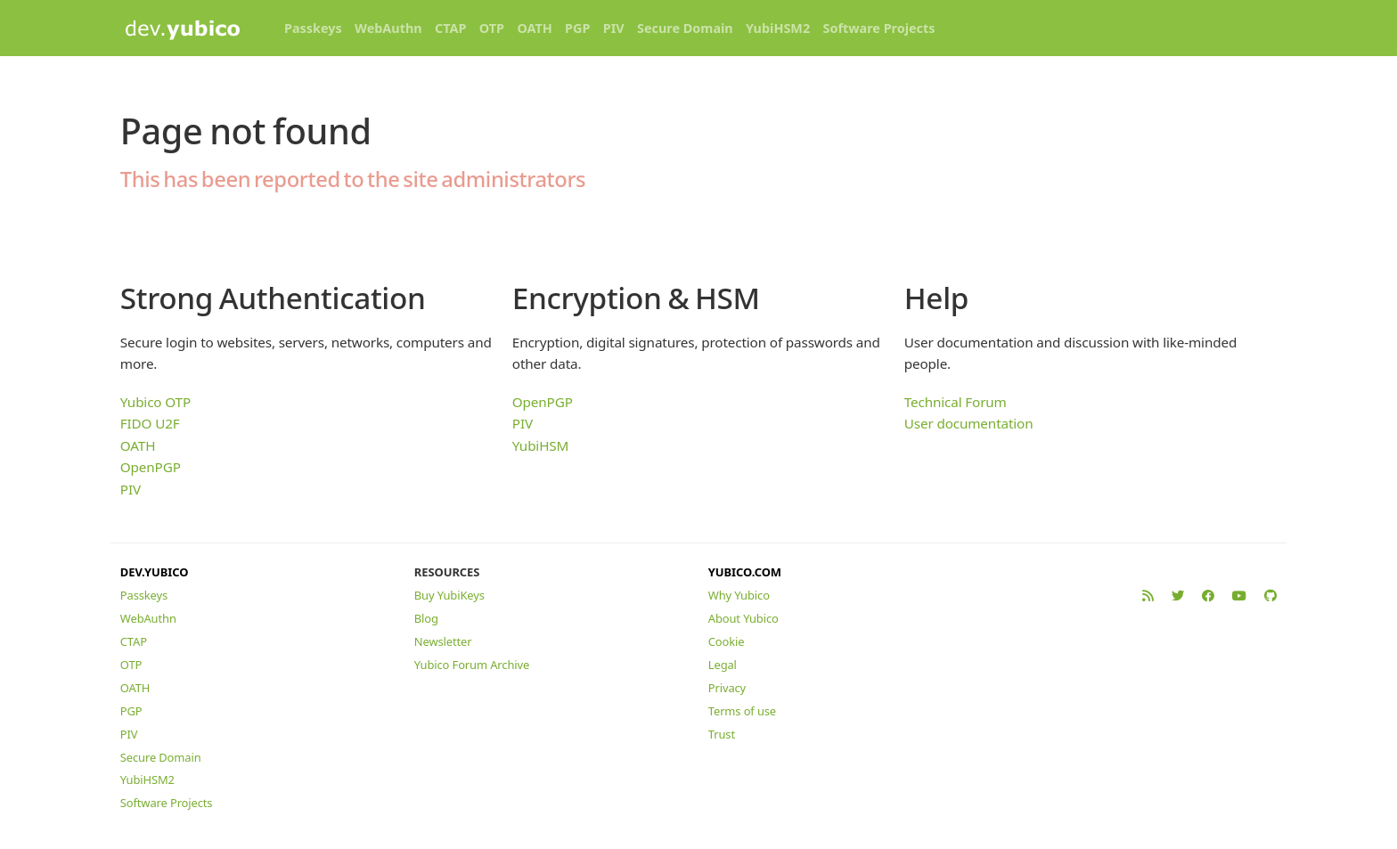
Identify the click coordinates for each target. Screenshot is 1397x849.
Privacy (727, 688)
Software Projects (879, 28)
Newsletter (443, 641)
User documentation (968, 423)
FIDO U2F (150, 423)
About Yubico (743, 618)
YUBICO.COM (744, 572)
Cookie (726, 641)
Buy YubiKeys (449, 595)
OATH (534, 28)
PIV (614, 28)
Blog (426, 618)
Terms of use (742, 711)
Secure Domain (685, 28)
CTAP (450, 28)
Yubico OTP (155, 402)
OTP (491, 28)
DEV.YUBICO (154, 572)
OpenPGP (150, 467)
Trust (721, 734)
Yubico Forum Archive (471, 665)
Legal (722, 665)
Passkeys (313, 28)
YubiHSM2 (778, 28)
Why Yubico (739, 595)
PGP (577, 28)
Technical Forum (955, 402)
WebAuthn (388, 28)
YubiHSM (540, 445)
